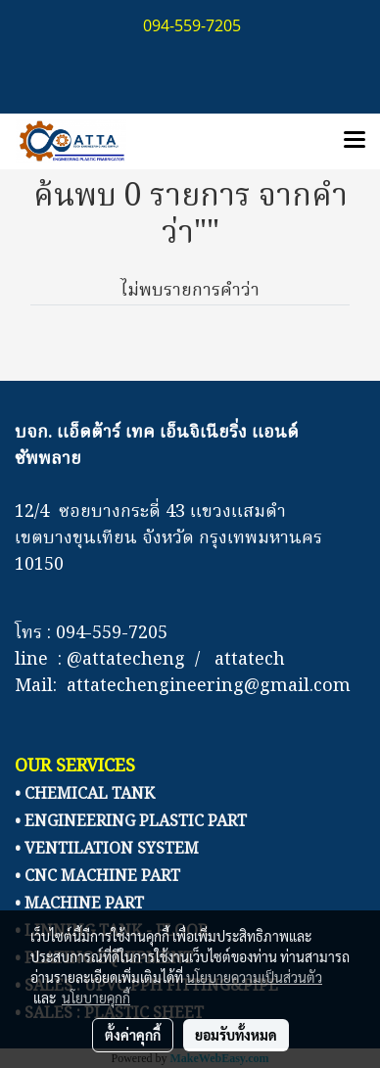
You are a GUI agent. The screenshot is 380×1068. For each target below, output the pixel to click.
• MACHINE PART (79, 904)
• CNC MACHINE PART (97, 877)
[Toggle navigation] (354, 141)
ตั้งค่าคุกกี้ (133, 1035)
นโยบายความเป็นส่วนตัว (254, 977)
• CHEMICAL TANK (85, 795)
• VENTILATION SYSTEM (107, 849)
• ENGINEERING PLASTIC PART (131, 822)
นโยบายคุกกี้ (96, 997)
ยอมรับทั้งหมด (236, 1035)
